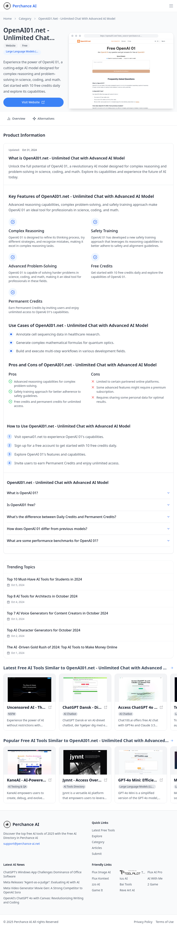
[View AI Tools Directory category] (74, 787)
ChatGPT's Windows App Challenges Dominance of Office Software (42, 874)
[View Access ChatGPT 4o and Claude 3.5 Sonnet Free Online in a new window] (141, 689)
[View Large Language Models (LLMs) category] (137, 787)
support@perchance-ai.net (21, 844)
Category (25, 19)
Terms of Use (165, 922)
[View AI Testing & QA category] (17, 787)
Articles (97, 848)
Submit (97, 854)
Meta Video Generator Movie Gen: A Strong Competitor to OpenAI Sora (42, 890)
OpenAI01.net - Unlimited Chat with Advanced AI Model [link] (76, 19)
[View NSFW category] (11, 714)
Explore (97, 836)
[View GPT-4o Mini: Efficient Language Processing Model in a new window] (141, 762)
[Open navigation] (171, 6)
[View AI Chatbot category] (70, 714)
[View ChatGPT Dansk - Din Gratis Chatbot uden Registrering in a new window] (85, 689)
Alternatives (43, 119)
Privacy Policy (143, 922)
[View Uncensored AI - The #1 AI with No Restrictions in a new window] (29, 689)
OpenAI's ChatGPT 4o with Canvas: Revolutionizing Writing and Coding (43, 900)
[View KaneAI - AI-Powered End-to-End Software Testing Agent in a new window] (29, 762)
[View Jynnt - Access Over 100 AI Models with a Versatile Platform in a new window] (85, 762)
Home (7, 19)
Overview (16, 119)
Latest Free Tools (103, 830)
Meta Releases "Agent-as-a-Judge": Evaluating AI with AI (41, 882)
